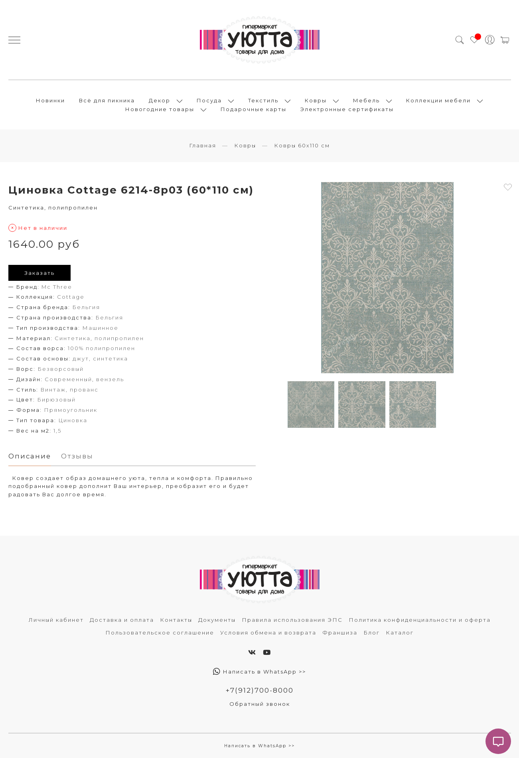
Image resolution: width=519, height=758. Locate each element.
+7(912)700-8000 (259, 690)
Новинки (50, 100)
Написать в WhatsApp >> (259, 671)
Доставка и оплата (122, 620)
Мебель (366, 100)
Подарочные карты (253, 109)
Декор (159, 100)
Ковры (316, 100)
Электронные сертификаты (347, 109)
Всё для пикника (107, 100)
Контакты (176, 620)
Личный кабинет (56, 620)
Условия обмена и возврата (268, 632)
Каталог (400, 632)
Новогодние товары (159, 109)
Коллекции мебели (438, 100)
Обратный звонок (259, 704)
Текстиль (263, 100)
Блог (371, 632)
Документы (217, 620)
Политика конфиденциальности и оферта (420, 620)
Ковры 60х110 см (302, 145)
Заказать (39, 273)
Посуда (209, 100)
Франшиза (339, 632)
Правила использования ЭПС (292, 620)
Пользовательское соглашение (159, 632)
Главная (202, 145)
